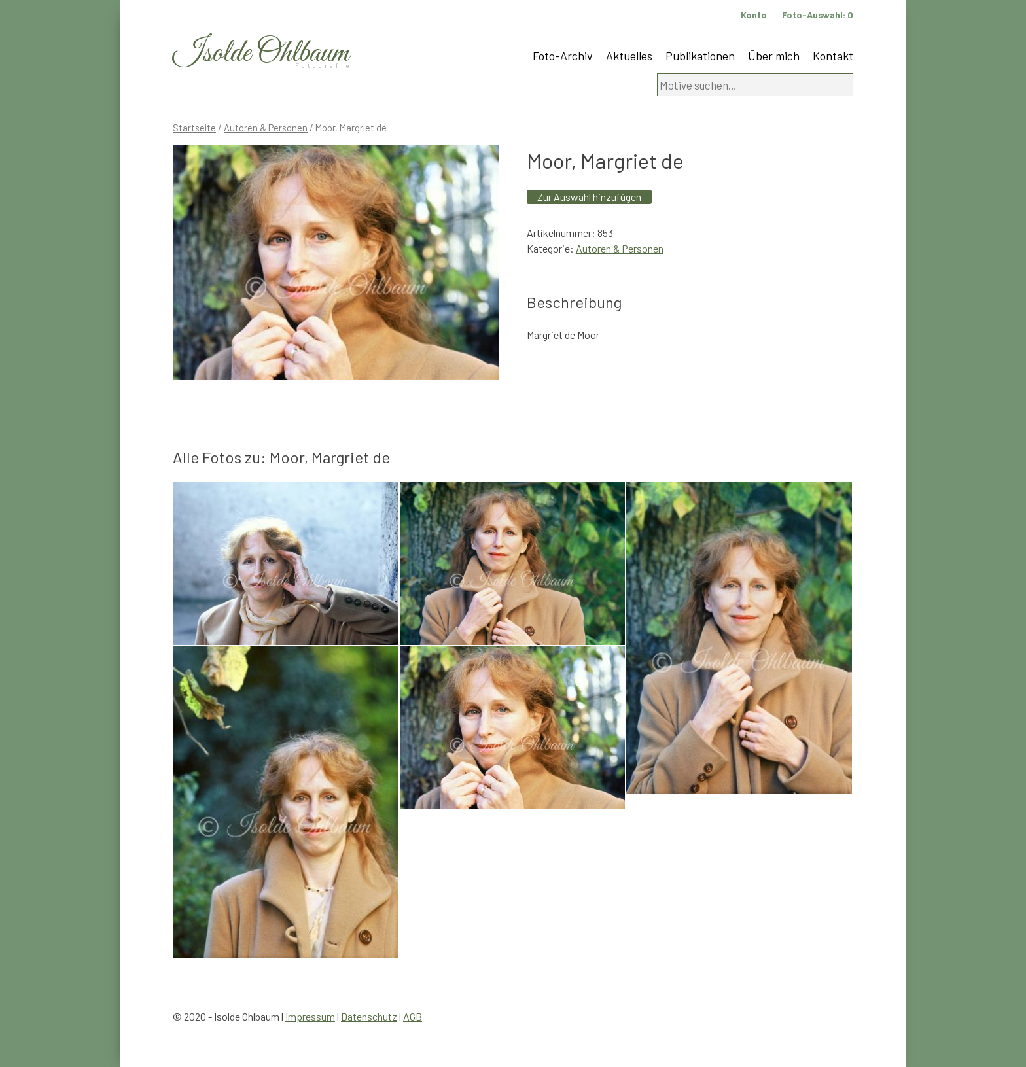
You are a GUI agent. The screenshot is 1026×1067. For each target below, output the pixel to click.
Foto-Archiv (563, 55)
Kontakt (833, 55)
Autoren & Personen (266, 127)
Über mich (774, 55)
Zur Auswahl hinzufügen (589, 196)
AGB (412, 1016)
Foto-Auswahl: (817, 14)
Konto (754, 14)
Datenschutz (369, 1016)
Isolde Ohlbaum (261, 53)
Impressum (310, 1016)
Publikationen (700, 55)
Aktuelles (629, 55)
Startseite (194, 127)
